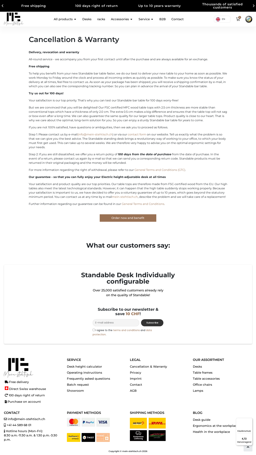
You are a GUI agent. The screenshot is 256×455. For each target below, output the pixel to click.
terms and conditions (126, 330)
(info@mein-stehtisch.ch (94, 134)
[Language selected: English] (220, 19)
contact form (137, 134)
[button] (2, 6)
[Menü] (250, 420)
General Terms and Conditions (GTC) (159, 170)
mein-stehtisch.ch (125, 197)
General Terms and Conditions (143, 204)
